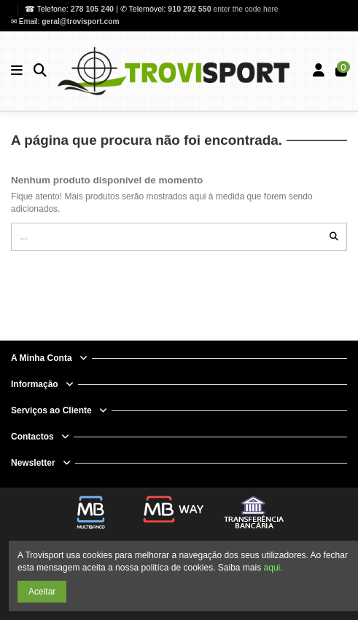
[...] (334, 237)
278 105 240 (93, 8)
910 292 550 (189, 8)
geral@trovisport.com (80, 21)
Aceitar (41, 592)
